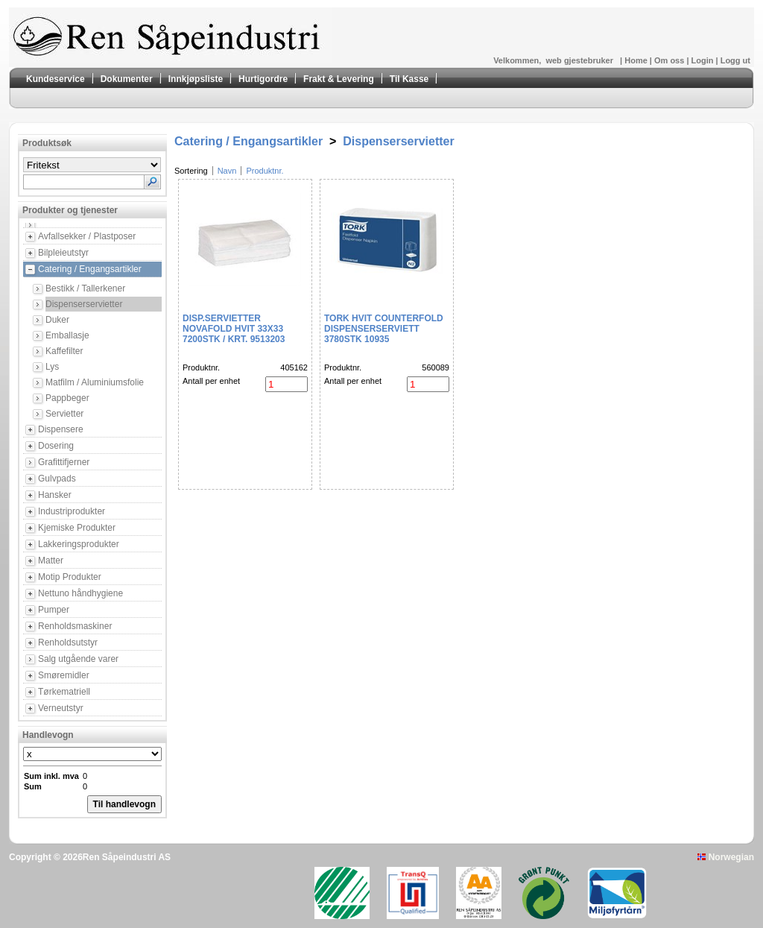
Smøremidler (63, 675)
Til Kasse (409, 79)
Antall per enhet (211, 380)
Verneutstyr (60, 708)
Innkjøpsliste (195, 79)
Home (637, 60)
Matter (50, 560)
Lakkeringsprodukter (78, 544)
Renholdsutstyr (68, 642)
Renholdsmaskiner (75, 626)
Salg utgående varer (78, 659)
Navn (227, 170)
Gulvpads (57, 478)
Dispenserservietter (83, 304)
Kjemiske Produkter (76, 528)
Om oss (670, 60)
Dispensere (60, 429)
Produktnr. (264, 170)
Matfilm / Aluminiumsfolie (94, 382)
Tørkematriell (64, 691)
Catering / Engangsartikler (90, 269)
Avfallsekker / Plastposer (87, 236)
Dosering (56, 446)
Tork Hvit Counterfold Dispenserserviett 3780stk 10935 (383, 328)
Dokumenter (127, 79)
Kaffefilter (64, 351)
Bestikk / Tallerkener (85, 288)
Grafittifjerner (63, 462)
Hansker (55, 495)
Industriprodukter (71, 511)
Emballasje (67, 335)
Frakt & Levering (338, 79)
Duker (57, 320)
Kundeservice (55, 79)
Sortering (191, 170)
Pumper (53, 610)
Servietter (64, 413)
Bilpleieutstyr (63, 252)
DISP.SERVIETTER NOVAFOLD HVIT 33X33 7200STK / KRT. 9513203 (234, 328)
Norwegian (725, 857)
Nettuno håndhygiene (80, 593)
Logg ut (735, 60)
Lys (52, 367)
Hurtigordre (263, 79)
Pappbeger (67, 398)
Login (703, 60)
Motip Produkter (69, 577)
